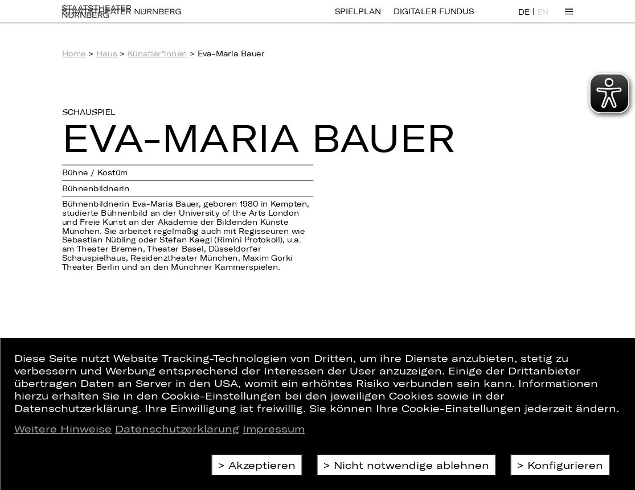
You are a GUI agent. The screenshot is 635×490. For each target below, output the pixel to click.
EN (542, 19)
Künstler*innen (157, 53)
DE (524, 19)
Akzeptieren (262, 465)
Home (74, 53)
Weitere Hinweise (63, 428)
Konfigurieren (565, 465)
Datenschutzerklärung (177, 428)
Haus (106, 53)
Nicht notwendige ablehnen (411, 465)
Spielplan (358, 18)
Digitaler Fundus (434, 18)
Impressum (274, 428)
